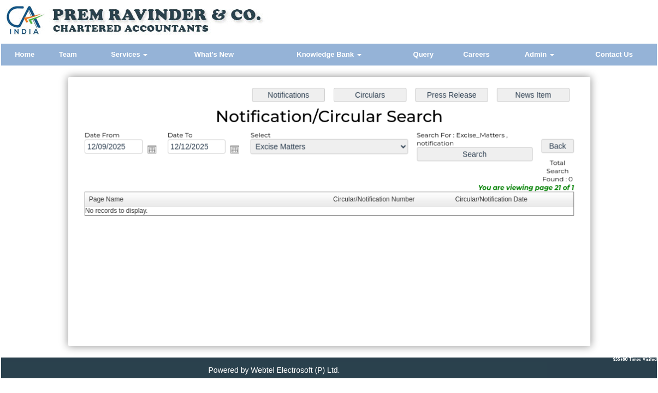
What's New (214, 54)
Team (68, 54)
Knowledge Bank (329, 54)
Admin (539, 54)
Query (423, 54)
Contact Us (614, 54)
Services (129, 54)
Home (24, 54)
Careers (476, 54)
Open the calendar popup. (155, 151)
